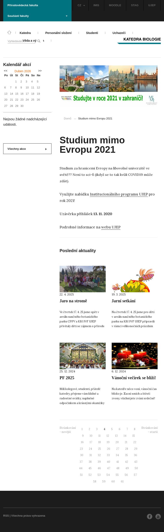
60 (113, 481)
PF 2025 (67, 377)
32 (99, 455)
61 (122, 481)
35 (126, 455)
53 (99, 475)
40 (108, 462)
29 (135, 449)
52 (90, 475)
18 (99, 442)
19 (108, 442)
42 (126, 462)
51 (81, 475)
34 (117, 455)
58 (94, 481)
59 (103, 481)
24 (90, 449)
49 (127, 468)
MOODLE (115, 5)
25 (99, 449)
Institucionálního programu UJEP (119, 194)
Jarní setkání (124, 300)
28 (126, 449)
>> (40, 70)
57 (135, 475)
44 (80, 468)
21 (126, 442)
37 (81, 462)
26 (108, 449)
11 (99, 436)
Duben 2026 (23, 71)
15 (133, 436)
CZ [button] (81, 5)
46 (99, 468)
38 (90, 462)
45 (90, 468)
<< (5, 70)
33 (108, 455)
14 (125, 436)
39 (99, 462)
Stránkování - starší (149, 430)
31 (90, 455)
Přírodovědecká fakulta (22, 5)
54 (108, 475)
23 (81, 449)
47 (108, 468)
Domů (67, 118)
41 (117, 462)
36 (135, 455)
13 (116, 436)
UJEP (152, 5)
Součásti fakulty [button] (37, 16)
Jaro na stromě (73, 300)
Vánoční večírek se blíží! (134, 377)
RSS (6, 515)
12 (108, 436)
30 (81, 455)
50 (136, 468)
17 (91, 442)
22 (134, 442)
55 (117, 475)
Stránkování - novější (68, 430)
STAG (134, 5)
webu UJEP (110, 227)
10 (91, 436)
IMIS (96, 5)
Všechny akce (27, 148)
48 (117, 468)
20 (117, 442)
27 (117, 449)
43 (135, 462)
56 (126, 475)
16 (82, 442)
